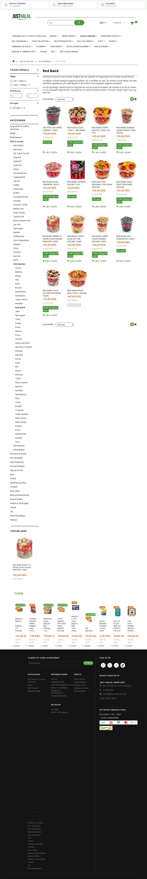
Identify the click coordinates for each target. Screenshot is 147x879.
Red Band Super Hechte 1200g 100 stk (101, 128)
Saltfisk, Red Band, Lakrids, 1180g (53, 127)
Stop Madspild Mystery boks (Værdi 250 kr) (61, 625)
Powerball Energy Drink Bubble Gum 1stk (33, 625)
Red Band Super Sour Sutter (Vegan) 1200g (75, 231)
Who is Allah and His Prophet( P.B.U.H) (118, 626)
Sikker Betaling (58, 696)
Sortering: (48, 99)
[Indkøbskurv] (134, 23)
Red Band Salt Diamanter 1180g (125, 230)
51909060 (108, 690)
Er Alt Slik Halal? (59, 712)
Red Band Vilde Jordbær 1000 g (51, 178)
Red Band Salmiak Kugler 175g (76, 178)
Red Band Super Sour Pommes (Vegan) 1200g (100, 231)
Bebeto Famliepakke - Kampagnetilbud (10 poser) (19, 625)
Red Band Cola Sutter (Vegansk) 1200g (52, 283)
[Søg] (79, 22)
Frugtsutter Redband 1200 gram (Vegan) (102, 180)
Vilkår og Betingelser (57, 692)
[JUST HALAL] (21, 16)
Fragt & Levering (59, 688)
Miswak (54, 709)
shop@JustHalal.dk (114, 694)
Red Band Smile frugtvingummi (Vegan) (124, 180)
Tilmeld (88, 663)
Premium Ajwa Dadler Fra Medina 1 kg (47, 625)
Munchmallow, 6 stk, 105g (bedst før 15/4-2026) (75, 623)
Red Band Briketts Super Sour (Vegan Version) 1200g (22, 567)
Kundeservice (57, 682)
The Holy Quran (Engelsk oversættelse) (132, 626)
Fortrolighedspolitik (62, 685)
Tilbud (18, 593)
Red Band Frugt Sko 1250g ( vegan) (77, 281)
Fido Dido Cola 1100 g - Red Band (76, 127)
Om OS (54, 679)
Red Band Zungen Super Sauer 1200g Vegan (126, 128)
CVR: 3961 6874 (108, 698)
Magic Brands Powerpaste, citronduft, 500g (104, 626)
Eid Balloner (89, 629)
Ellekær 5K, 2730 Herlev (117, 686)
